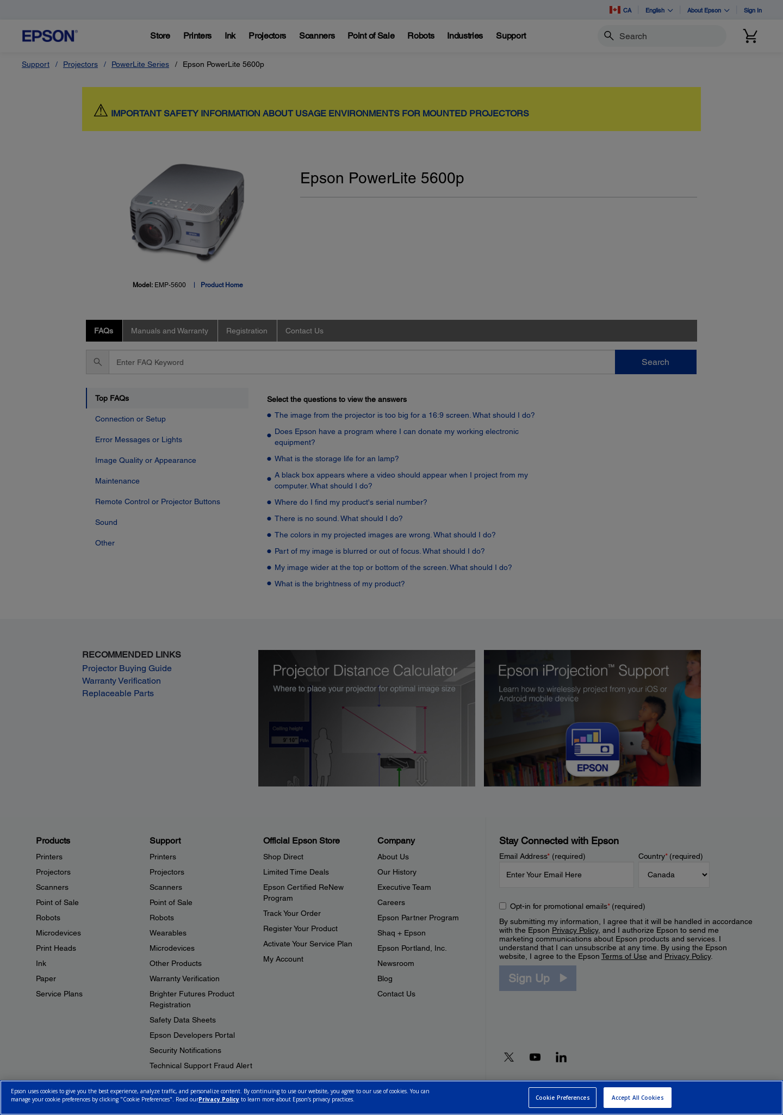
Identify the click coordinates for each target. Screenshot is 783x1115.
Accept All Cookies (638, 1097)
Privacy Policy (218, 1099)
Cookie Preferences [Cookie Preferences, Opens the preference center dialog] (563, 1097)
